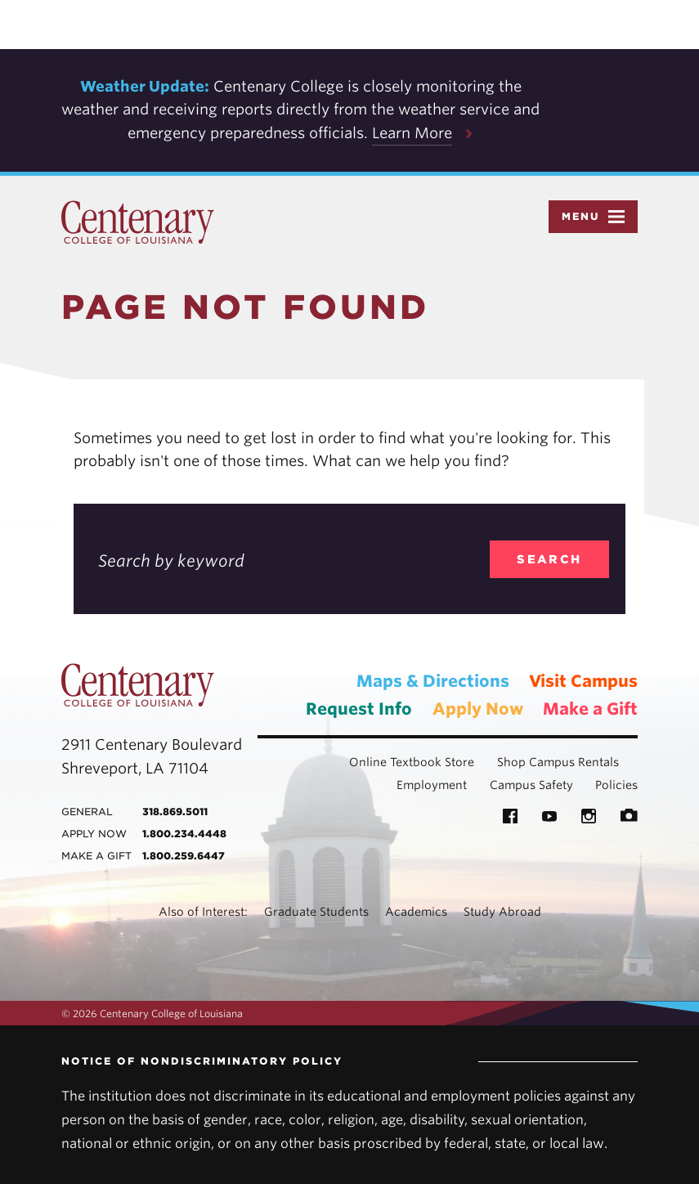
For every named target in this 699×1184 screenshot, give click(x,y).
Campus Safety (531, 785)
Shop (511, 762)
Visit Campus (583, 681)
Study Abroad (502, 911)
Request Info (359, 709)
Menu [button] (593, 216)
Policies (616, 785)
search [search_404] (549, 559)
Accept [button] (557, 25)
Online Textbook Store (411, 762)
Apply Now (477, 709)
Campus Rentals (574, 762)
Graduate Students (316, 911)
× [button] (685, 11)
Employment (432, 785)
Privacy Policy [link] (463, 25)
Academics (416, 911)
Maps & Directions (432, 681)
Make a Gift (590, 709)
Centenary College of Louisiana (137, 222)
